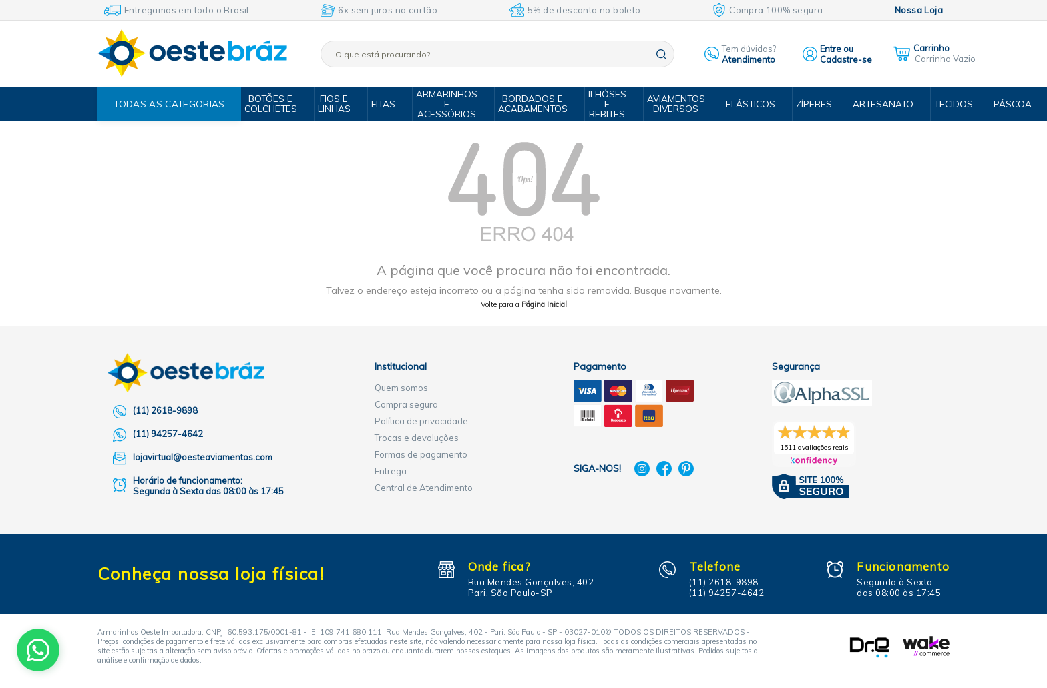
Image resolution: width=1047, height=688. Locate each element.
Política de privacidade (421, 421)
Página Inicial (544, 304)
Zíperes (806, 104)
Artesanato (872, 104)
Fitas (386, 104)
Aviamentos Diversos (672, 103)
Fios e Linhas (338, 103)
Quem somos (401, 387)
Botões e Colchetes (276, 103)
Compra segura (406, 404)
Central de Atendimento (424, 487)
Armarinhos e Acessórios (449, 104)
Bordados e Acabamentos (532, 103)
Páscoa (998, 104)
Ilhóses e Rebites (605, 104)
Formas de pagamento (421, 454)
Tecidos (940, 104)
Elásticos (744, 104)
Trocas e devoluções (417, 437)
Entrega (391, 471)
